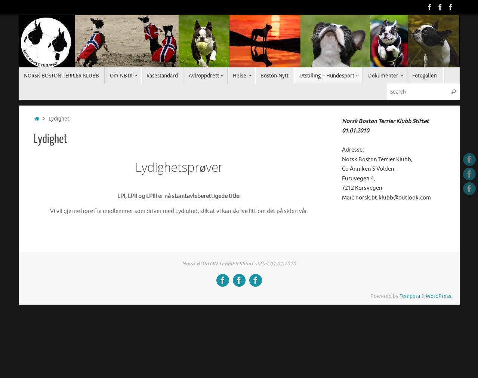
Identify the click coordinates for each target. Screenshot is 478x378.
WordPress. (439, 296)
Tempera (410, 296)
